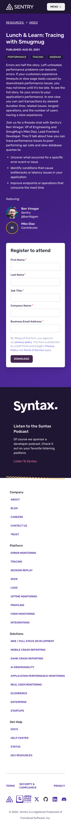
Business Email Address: (26, 321)
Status (15, 746)
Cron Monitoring (23, 613)
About (15, 499)
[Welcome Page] (20, 7)
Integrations (20, 622)
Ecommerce (19, 693)
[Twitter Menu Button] (36, 799)
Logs (14, 587)
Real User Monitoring (26, 684)
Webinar (55, 57)
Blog (14, 508)
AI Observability (22, 667)
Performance (17, 57)
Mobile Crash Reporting (28, 649)
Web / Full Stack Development (32, 641)
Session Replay (22, 570)
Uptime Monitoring (24, 596)
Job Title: (17, 290)
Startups (17, 710)
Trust (15, 534)
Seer (14, 579)
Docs (14, 729)
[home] (9, 799)
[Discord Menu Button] (64, 799)
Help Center (19, 738)
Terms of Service (34, 350)
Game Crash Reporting (27, 658)
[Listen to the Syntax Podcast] (35, 407)
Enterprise (19, 702)
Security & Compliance (28, 786)
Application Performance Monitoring (38, 676)
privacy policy (23, 342)
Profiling (17, 605)
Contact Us (19, 525)
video (33, 22)
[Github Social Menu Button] (46, 799)
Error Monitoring (23, 553)
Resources (16, 23)
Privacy (59, 785)
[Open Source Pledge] (23, 799)
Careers (17, 517)
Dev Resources (21, 755)
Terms (10, 785)
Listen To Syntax (25, 461)
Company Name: (21, 305)
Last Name (17, 274)
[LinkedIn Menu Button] (55, 799)
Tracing (38, 57)
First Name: (18, 259)
